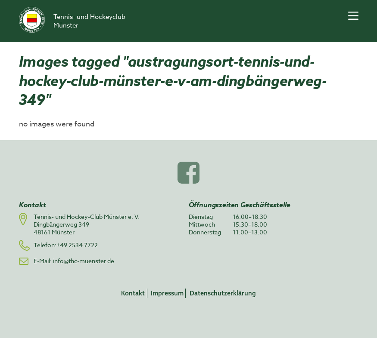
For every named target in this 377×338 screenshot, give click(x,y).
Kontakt (133, 293)
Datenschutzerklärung (223, 293)
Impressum (167, 293)
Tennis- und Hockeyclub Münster (89, 21)
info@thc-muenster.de (83, 261)
